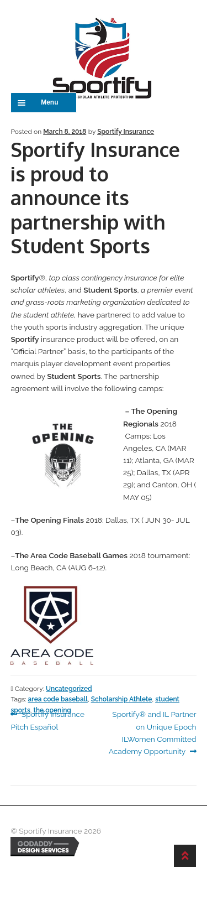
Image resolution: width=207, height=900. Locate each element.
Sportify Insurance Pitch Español (47, 719)
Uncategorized (69, 689)
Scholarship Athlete (121, 699)
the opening (52, 710)
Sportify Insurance (125, 132)
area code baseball (58, 699)
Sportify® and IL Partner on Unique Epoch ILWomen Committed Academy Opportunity (153, 732)
